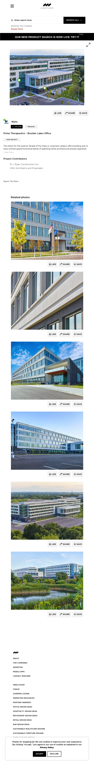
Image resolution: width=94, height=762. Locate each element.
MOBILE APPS (19, 672)
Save (79, 264)
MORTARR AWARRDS (22, 702)
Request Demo (17, 29)
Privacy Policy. (47, 747)
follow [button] (17, 126)
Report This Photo (10, 181)
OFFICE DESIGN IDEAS (22, 707)
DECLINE (54, 754)
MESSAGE (31, 126)
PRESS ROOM (18, 685)
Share (66, 264)
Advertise (18, 667)
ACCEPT (39, 754)
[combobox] (74, 20)
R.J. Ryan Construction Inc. (24, 164)
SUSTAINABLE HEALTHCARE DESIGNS (29, 729)
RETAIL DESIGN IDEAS (22, 720)
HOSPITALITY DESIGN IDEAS (25, 711)
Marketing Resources (23, 698)
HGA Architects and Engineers (26, 168)
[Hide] (81, 34)
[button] (12, 6)
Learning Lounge (21, 694)
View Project (11, 139)
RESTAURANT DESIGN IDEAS (25, 716)
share (71, 113)
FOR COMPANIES (20, 663)
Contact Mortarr (21, 676)
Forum (16, 689)
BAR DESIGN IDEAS (21, 724)
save (84, 113)
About (16, 658)
